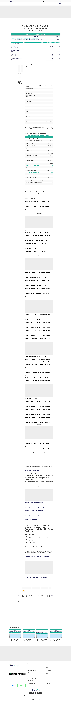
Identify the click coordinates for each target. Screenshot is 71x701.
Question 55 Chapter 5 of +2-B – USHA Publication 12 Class (37, 409)
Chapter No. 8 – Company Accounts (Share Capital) (35, 502)
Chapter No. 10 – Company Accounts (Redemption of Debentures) (37, 507)
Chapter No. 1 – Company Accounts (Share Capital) (34, 533)
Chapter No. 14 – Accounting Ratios (32, 519)
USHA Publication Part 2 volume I (15, 637)
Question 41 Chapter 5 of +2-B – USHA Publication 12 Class (37, 356)
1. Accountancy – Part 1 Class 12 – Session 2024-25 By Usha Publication (38, 556)
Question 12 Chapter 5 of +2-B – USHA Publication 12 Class (37, 246)
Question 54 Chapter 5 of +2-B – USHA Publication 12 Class (37, 406)
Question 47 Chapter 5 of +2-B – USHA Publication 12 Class (37, 372)
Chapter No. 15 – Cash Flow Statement (32, 522)
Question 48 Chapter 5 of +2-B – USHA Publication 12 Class (37, 375)
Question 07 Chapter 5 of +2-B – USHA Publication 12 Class (37, 230)
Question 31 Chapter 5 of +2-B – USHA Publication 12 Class (37, 317)
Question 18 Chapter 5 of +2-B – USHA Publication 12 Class (37, 248)
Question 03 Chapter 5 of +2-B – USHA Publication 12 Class (37, 206)
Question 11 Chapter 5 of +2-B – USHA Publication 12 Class (37, 240)
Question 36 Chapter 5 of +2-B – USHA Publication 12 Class (37, 330)
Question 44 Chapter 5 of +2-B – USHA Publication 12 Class (37, 364)
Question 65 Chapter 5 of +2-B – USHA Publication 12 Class (37, 448)
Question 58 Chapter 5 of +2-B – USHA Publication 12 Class (37, 417)
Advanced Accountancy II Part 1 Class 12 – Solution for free (35, 580)
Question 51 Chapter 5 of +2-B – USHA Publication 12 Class (37, 398)
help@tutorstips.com (55, 1)
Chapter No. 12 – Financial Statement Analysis (34, 513)
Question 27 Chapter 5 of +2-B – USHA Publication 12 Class (37, 290)
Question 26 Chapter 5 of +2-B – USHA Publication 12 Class (37, 288)
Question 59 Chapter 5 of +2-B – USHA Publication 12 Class (37, 420)
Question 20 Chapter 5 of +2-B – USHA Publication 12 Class (37, 272)
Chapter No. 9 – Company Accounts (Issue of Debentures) (36, 505)
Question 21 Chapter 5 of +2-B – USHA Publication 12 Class (37, 274)
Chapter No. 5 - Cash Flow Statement (16, 634)
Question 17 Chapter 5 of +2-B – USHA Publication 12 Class (37, 251)
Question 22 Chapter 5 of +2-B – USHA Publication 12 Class (37, 277)
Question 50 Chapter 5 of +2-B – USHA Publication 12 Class (37, 380)
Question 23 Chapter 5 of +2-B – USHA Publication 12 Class (37, 280)
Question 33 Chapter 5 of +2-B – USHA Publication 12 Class (37, 322)
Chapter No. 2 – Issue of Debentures (31, 534)
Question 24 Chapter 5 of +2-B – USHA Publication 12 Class (37, 282)
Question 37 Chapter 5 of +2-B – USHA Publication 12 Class (37, 333)
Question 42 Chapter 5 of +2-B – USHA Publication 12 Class (37, 359)
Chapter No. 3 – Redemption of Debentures (33, 536)
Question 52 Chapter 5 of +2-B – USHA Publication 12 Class (37, 401)
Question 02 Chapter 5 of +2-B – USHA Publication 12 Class (37, 203)
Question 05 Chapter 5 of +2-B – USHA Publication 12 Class (37, 209)
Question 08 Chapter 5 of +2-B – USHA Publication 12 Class (37, 232)
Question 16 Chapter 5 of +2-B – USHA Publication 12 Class (37, 243)
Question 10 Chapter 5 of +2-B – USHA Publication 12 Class (37, 238)
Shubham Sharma (31, 30)
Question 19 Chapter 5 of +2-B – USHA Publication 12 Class (37, 254)
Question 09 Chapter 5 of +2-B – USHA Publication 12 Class (37, 235)
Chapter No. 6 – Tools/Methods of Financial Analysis (34, 540)
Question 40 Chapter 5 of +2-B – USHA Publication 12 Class (37, 338)
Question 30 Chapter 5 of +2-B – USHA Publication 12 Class (37, 314)
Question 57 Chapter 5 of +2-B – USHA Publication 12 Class (37, 414)
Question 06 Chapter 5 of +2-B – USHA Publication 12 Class (37, 211)
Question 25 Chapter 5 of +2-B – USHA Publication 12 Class (37, 285)
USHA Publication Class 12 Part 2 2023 (16, 636)
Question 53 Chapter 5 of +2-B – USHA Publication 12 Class (37, 404)
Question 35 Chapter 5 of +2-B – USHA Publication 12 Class (37, 327)
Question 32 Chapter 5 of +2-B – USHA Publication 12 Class (37, 319)
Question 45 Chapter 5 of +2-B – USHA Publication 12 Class (37, 367)
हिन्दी (61, 1)
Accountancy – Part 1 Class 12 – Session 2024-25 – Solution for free (36, 574)
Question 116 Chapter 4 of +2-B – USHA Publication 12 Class (20, 83)
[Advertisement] (35, 12)
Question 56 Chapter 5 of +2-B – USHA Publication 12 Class (37, 412)
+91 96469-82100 (47, 1)
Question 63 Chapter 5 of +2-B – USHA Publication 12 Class (37, 443)
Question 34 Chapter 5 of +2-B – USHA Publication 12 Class (37, 325)
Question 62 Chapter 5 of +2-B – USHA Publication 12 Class (37, 440)
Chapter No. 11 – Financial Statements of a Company (35, 510)
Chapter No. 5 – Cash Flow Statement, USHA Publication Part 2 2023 (20, 635)
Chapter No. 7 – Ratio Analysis (30, 542)
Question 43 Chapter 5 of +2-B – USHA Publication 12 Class (37, 361)
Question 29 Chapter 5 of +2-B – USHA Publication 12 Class (37, 296)
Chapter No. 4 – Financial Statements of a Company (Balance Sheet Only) (38, 537)
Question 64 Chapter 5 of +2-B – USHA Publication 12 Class (37, 446)
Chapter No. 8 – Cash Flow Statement (32, 543)
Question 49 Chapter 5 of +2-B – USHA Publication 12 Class (37, 377)
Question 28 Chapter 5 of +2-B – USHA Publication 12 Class (37, 293)
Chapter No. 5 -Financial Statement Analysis (33, 539)
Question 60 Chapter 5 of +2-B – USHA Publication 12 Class (37, 422)
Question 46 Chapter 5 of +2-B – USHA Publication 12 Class (37, 369)
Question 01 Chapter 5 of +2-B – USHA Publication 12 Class (37, 201)
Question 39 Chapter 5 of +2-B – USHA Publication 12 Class (37, 335)
